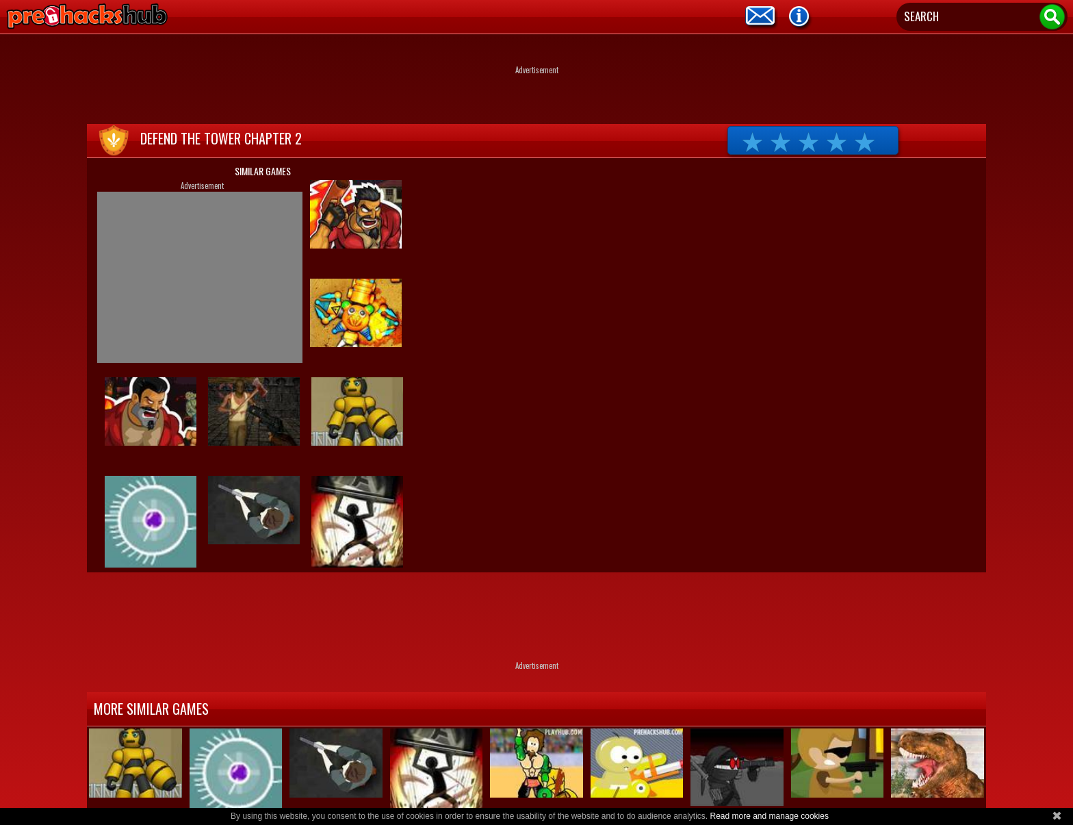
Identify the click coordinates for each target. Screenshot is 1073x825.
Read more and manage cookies (769, 816)
